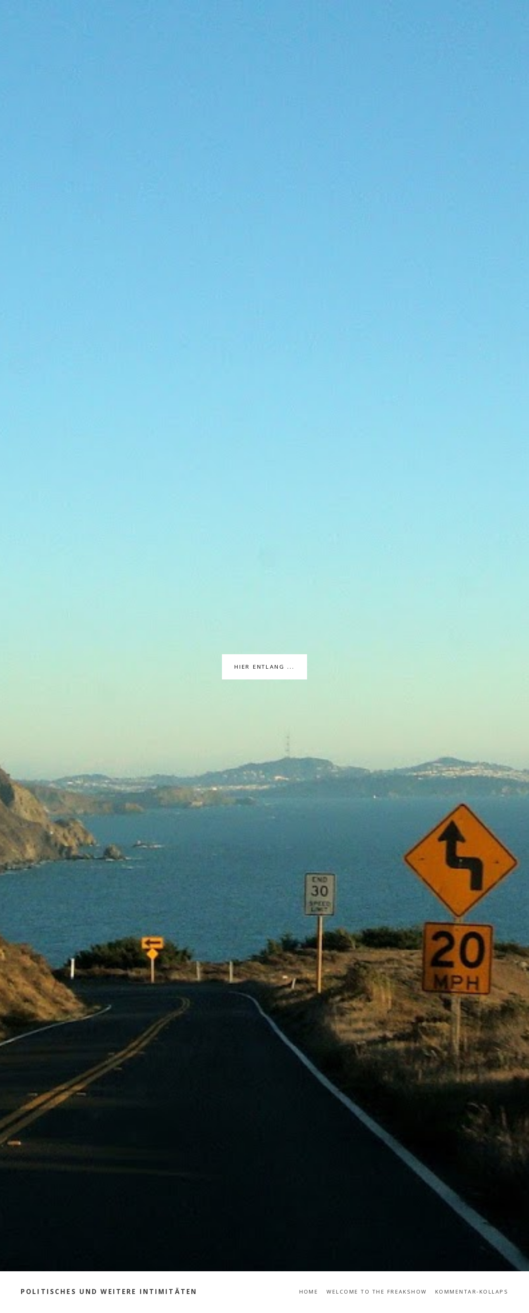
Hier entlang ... (264, 666)
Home (309, 1291)
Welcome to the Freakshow (376, 1291)
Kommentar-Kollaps (471, 1291)
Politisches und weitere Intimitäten (109, 1291)
